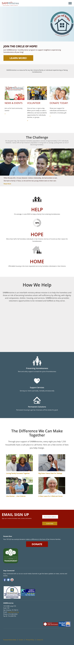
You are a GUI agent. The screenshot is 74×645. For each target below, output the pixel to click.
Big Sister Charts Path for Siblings (50, 473)
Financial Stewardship (9, 639)
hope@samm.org (13, 612)
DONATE (37, 544)
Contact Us (40, 639)
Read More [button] (7, 184)
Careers (21, 639)
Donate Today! (59, 103)
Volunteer (33, 103)
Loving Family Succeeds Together (18, 473)
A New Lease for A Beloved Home (50, 496)
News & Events (13, 103)
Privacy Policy (30, 639)
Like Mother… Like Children (16, 496)
